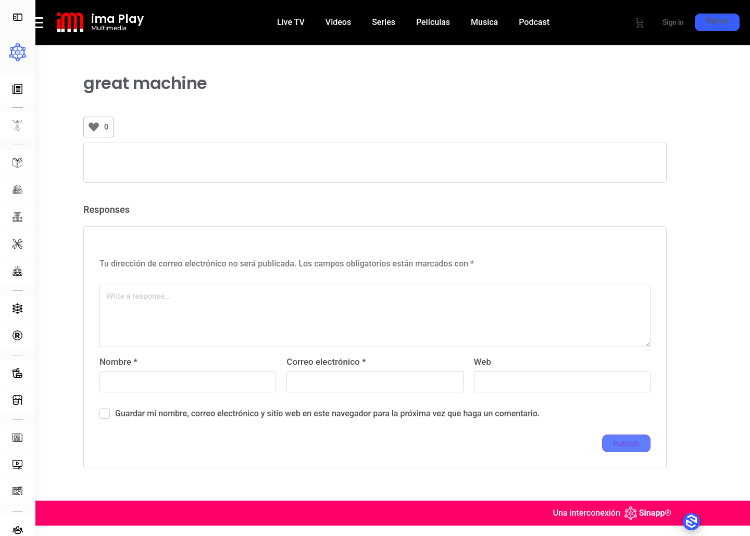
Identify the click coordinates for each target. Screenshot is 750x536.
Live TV (311, 17)
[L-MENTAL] (17, 125)
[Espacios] (17, 216)
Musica (504, 17)
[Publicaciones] (17, 438)
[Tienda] (17, 400)
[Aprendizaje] (17, 162)
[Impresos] (17, 491)
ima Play (153, 26)
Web (500, 375)
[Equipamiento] (17, 244)
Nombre (136, 375)
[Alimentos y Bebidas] (17, 373)
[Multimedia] (17, 465)
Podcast (312, 41)
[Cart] (640, 22)
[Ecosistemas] (17, 309)
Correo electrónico (343, 375)
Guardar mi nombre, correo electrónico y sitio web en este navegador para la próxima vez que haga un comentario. (345, 427)
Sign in (673, 22)
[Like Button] (111, 140)
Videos (358, 17)
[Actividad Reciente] (17, 89)
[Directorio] (17, 335)
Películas (453, 17)
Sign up (717, 20)
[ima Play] (106, 29)
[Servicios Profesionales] (17, 271)
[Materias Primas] (17, 189)
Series (404, 17)
